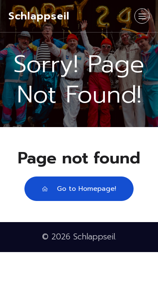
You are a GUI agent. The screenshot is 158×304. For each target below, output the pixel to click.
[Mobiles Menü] (142, 16)
